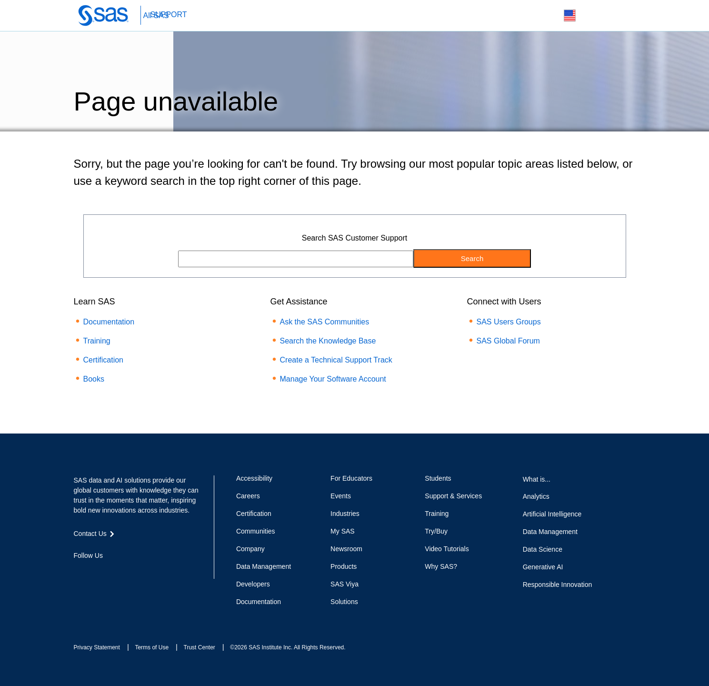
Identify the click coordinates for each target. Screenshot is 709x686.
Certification (103, 360)
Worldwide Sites (570, 15)
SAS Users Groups (509, 322)
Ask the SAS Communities (324, 322)
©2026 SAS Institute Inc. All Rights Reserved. (287, 647)
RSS (146, 572)
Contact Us (592, 16)
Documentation (109, 322)
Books (93, 379)
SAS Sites (614, 16)
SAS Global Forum (508, 341)
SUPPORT (168, 14)
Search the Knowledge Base (328, 341)
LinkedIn (112, 572)
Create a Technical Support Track (336, 360)
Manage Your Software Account (333, 379)
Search (547, 16)
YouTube (129, 572)
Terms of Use (152, 647)
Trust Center (199, 647)
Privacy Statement (97, 647)
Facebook (78, 572)
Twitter (95, 572)
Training (96, 341)
